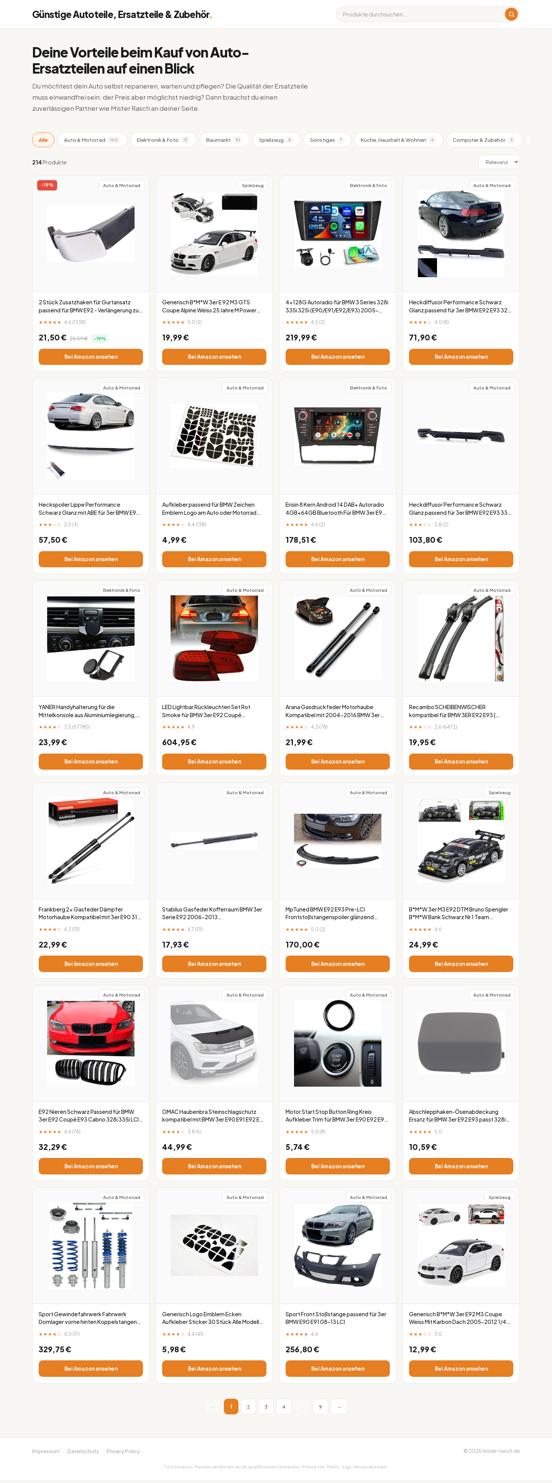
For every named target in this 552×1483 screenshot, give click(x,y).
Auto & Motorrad (92, 140)
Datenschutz (83, 1454)
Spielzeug (276, 140)
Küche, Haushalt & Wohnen (399, 140)
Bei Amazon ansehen (91, 357)
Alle (43, 139)
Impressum (46, 1454)
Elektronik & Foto (163, 140)
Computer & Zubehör (484, 140)
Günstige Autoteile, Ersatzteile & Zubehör (122, 14)
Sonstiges (327, 140)
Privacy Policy (123, 1454)
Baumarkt (224, 140)
